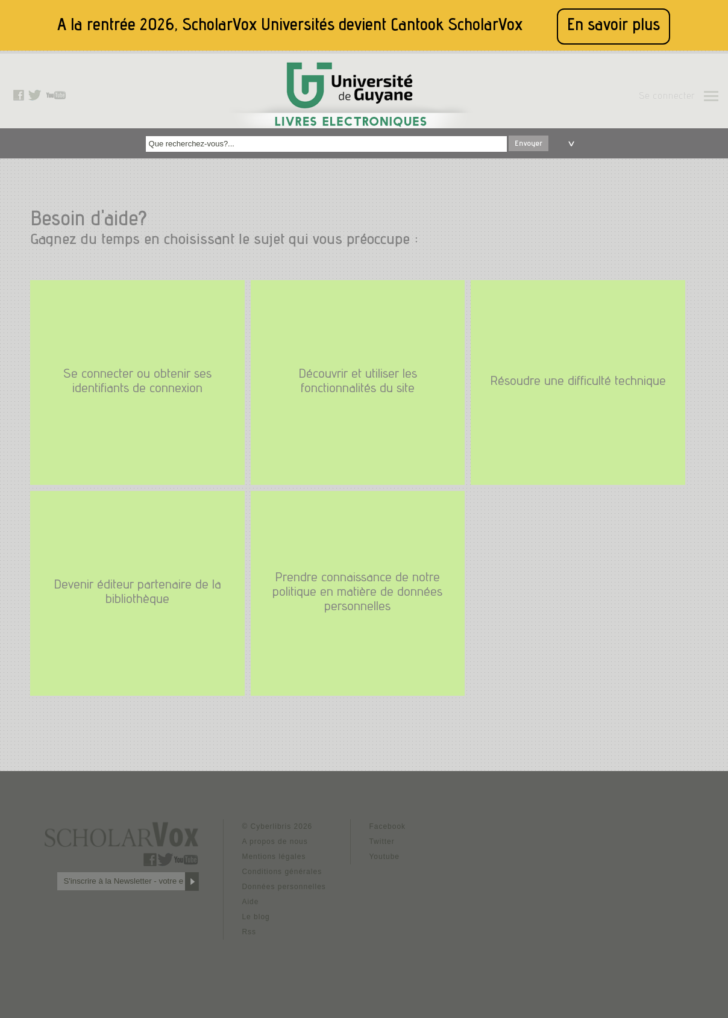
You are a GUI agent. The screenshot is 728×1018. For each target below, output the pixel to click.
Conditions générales (282, 871)
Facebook (387, 826)
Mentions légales (274, 856)
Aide (250, 902)
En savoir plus (613, 26)
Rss (249, 932)
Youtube (384, 856)
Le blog (255, 917)
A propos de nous (274, 841)
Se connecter (667, 97)
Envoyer (528, 144)
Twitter (381, 841)
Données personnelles (283, 886)
